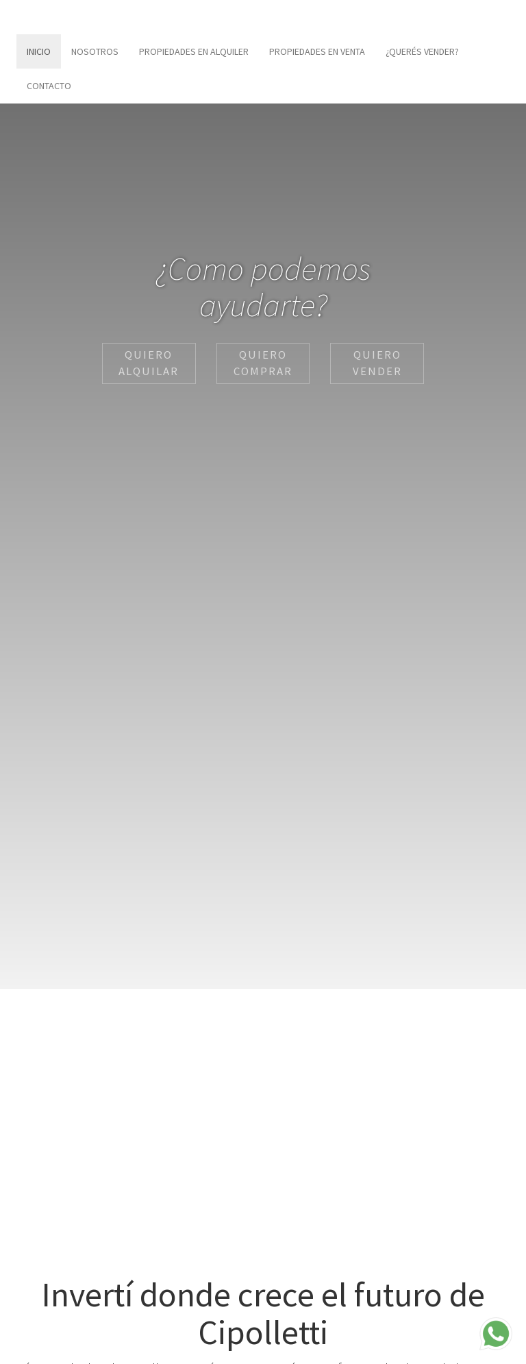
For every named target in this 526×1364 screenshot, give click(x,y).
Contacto (49, 86)
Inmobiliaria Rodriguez (74, 17)
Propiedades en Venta (317, 51)
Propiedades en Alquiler (194, 51)
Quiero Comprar (263, 363)
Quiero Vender (377, 363)
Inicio (39, 51)
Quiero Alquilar (148, 363)
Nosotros (94, 51)
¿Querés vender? (422, 51)
